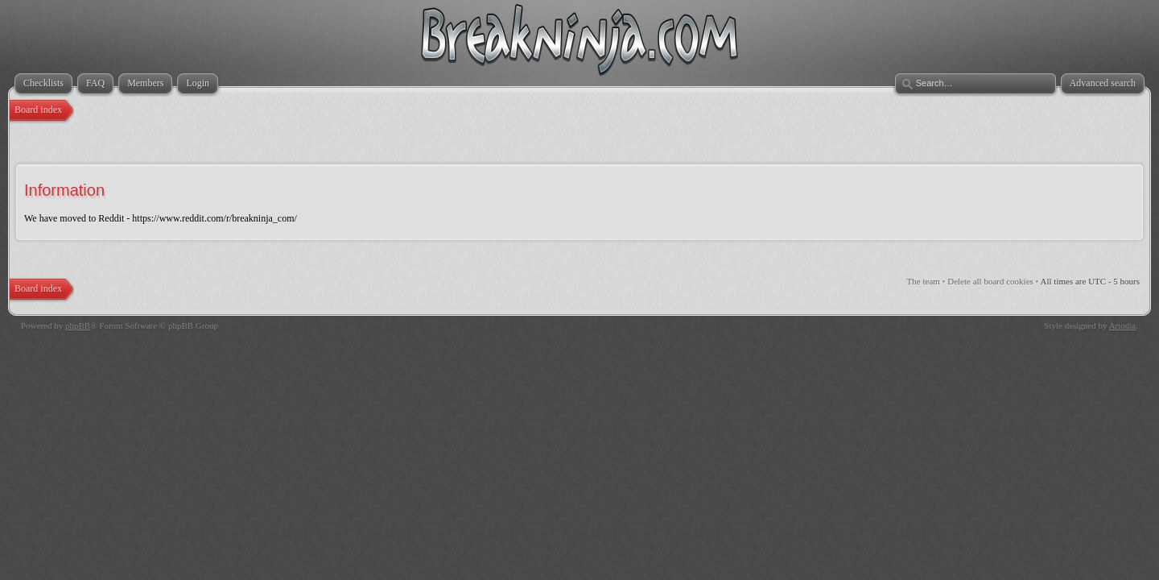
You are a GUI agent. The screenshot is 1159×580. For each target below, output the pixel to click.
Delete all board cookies (990, 281)
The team (923, 281)
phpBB (77, 325)
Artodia (1122, 325)
